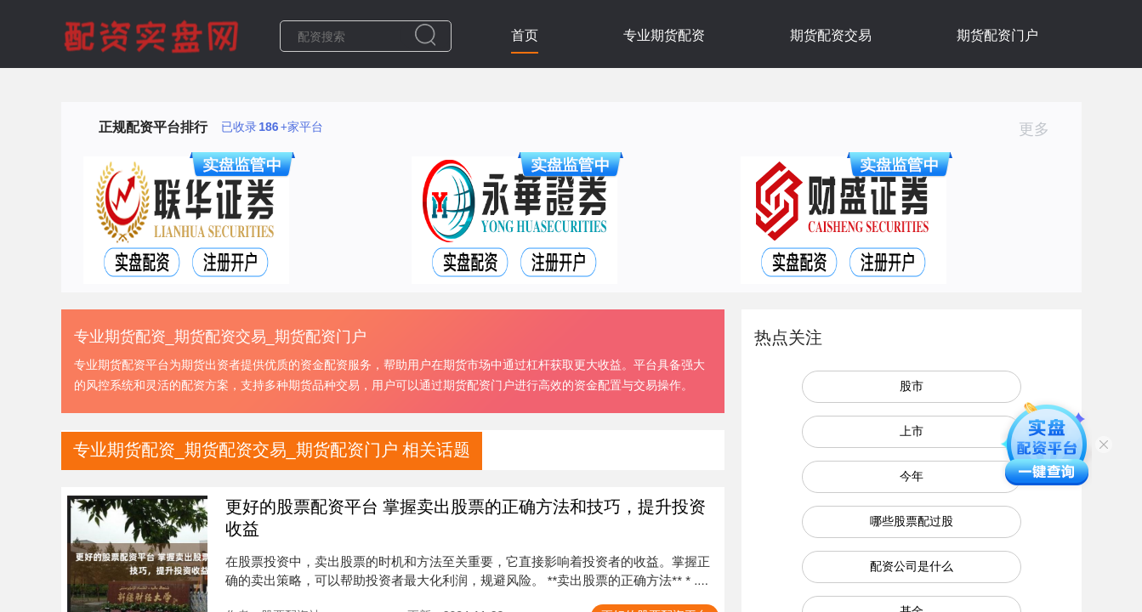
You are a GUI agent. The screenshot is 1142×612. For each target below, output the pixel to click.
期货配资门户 (997, 35)
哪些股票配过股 (911, 521)
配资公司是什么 (911, 566)
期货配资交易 (831, 35)
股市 (911, 386)
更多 (1041, 129)
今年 (911, 476)
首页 (524, 35)
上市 (911, 431)
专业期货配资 (664, 35)
